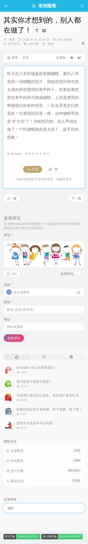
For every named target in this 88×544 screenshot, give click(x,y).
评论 (8, 235)
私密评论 (67, 274)
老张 (12, 39)
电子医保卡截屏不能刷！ (34, 381)
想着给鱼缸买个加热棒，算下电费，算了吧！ (49, 409)
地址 (7, 319)
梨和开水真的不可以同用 (34, 423)
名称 (8, 285)
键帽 (10, 508)
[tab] (16, 357)
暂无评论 (14, 44)
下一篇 (76, 198)
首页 (12, 57)
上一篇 (12, 198)
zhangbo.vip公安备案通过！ (36, 367)
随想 (51, 44)
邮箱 (8, 302)
